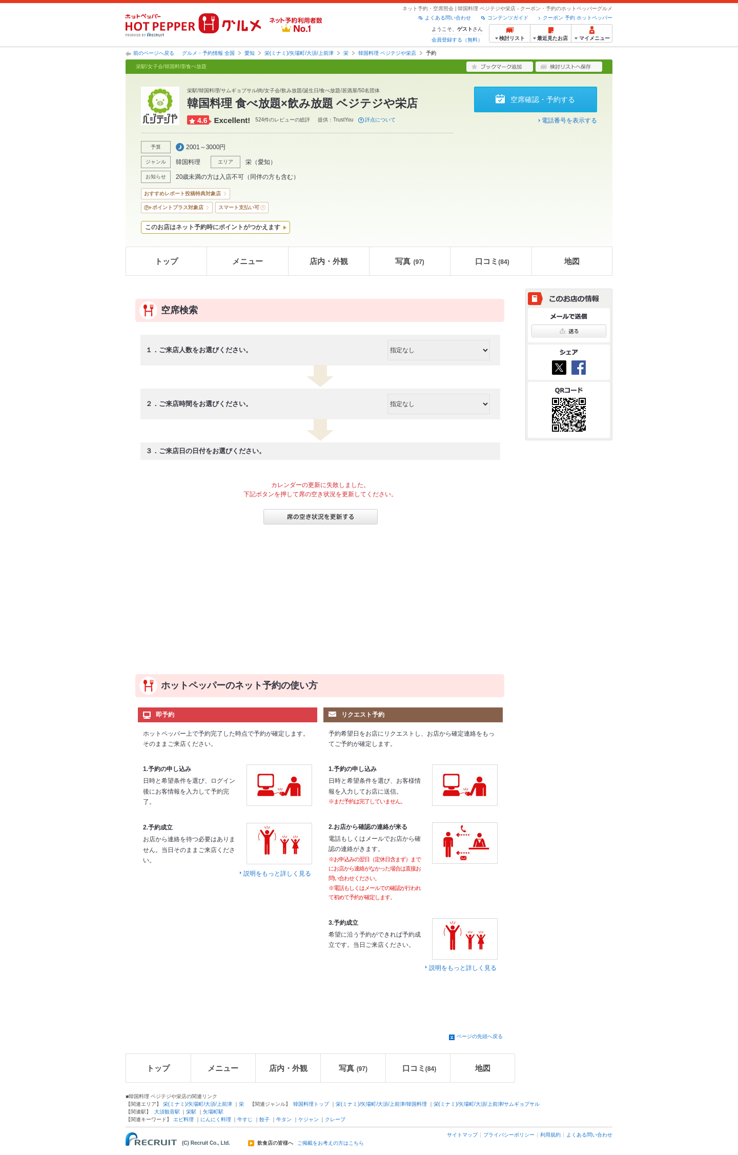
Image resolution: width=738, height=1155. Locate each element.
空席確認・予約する (542, 99)
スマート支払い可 (238, 207)
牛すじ (245, 1119)
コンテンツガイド (507, 18)
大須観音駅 (167, 1112)
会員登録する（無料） (457, 40)
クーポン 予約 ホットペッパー (577, 18)
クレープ (335, 1119)
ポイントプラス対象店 (177, 207)
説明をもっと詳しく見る (277, 873)
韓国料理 (188, 162)
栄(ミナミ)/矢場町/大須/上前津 (299, 53)
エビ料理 (183, 1119)
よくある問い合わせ (448, 18)
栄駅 (191, 1112)
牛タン (284, 1119)
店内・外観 (329, 261)
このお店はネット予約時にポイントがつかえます (212, 227)
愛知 (249, 53)
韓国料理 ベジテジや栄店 (387, 53)
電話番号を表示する (569, 120)
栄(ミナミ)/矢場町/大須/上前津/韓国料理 (381, 1104)
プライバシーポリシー (509, 1135)
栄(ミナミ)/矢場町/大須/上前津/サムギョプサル (487, 1104)
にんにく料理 (215, 1119)
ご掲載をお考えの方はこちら (330, 1143)
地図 (572, 261)
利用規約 (550, 1135)
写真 (409, 261)
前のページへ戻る (153, 53)
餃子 (264, 1119)
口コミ (492, 261)
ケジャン (308, 1119)
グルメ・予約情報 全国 (208, 53)
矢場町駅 (213, 1112)
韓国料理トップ (311, 1104)
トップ (166, 261)
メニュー (247, 261)
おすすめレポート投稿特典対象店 (182, 193)
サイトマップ (462, 1135)
